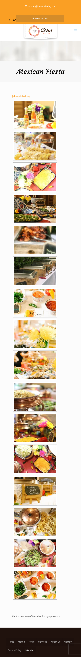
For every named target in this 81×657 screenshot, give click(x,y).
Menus (21, 641)
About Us (55, 641)
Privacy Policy (14, 650)
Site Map (29, 650)
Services (42, 641)
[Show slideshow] (21, 96)
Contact (68, 641)
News (31, 641)
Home (11, 641)
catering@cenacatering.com (42, 6)
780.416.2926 (41, 18)
